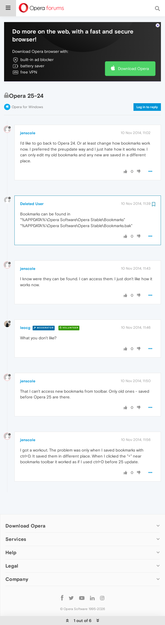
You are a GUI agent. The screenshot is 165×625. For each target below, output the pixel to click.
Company (16, 562)
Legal (11, 549)
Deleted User (31, 187)
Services (15, 522)
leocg (25, 311)
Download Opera (133, 52)
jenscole (27, 116)
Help (10, 536)
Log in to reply (147, 90)
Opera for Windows (27, 90)
